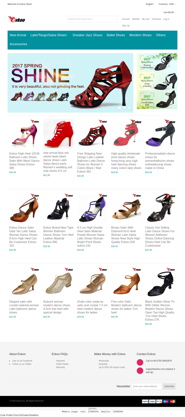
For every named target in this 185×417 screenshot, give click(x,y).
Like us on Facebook (22, 361)
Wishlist (135, 19)
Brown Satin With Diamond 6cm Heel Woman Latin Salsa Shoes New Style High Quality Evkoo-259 (125, 235)
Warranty (60, 367)
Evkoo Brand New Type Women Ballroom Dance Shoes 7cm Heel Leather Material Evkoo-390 (58, 235)
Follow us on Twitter (21, 364)
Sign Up (126, 25)
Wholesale (104, 361)
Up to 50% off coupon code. (112, 367)
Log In (166, 19)
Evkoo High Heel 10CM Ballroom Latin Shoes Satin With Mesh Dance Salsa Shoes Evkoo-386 (24, 161)
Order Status (62, 364)
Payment (60, 361)
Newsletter (123, 386)
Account (126, 19)
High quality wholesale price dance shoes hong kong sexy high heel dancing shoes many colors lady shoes (126, 161)
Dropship (103, 364)
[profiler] (92, 408)
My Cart (145, 19)
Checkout (156, 19)
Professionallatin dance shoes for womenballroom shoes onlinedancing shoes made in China (160, 161)
